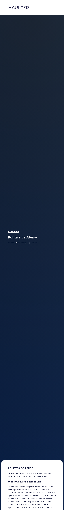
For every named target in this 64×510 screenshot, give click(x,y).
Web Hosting (13, 231)
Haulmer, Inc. (14, 243)
